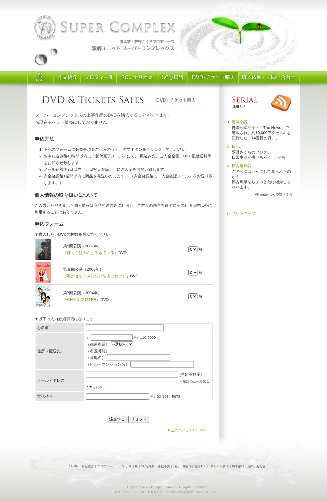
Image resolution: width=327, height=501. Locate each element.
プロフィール (98, 77)
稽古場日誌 (241, 165)
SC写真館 (172, 77)
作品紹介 (66, 77)
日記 (236, 146)
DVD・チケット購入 (215, 466)
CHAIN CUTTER (81, 299)
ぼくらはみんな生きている (90, 252)
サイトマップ (243, 213)
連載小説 (240, 122)
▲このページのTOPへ (186, 430)
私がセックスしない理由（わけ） (96, 276)
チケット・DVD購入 (212, 77)
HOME (40, 77)
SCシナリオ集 (136, 77)
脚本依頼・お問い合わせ (269, 77)
